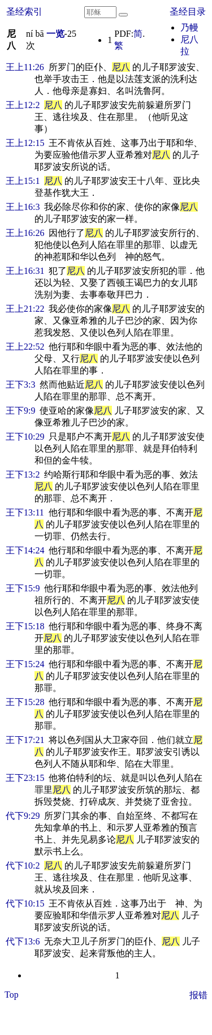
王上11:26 (25, 67)
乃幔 (189, 27)
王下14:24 (25, 550)
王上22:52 (25, 346)
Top (12, 994)
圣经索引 (24, 11)
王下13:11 (25, 512)
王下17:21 (25, 740)
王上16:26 (25, 233)
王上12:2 (23, 105)
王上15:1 (23, 181)
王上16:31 (25, 271)
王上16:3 (23, 207)
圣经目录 (188, 11)
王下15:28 (25, 702)
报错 (198, 995)
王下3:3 (20, 384)
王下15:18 (25, 626)
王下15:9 (23, 588)
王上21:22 (25, 308)
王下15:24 (25, 664)
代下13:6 (23, 941)
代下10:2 (23, 865)
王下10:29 (25, 436)
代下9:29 (23, 816)
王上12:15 (25, 143)
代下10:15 (25, 903)
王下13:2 (23, 474)
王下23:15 (25, 778)
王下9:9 (20, 410)
